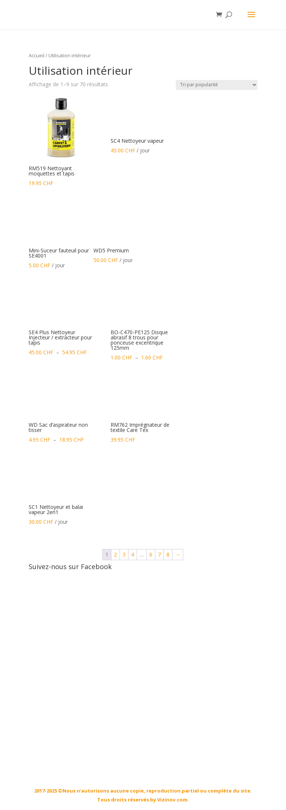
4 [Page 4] (132, 554)
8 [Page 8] (167, 554)
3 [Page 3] (124, 554)
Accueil (36, 55)
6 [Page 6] (150, 554)
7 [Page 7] (159, 554)
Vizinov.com (172, 799)
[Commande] (216, 85)
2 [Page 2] (115, 554)
